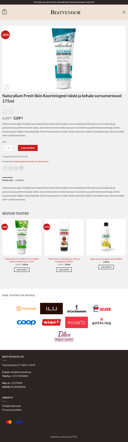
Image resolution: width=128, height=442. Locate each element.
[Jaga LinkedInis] (21, 168)
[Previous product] (10, 111)
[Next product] (5, 111)
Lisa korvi (28, 148)
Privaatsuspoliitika (12, 409)
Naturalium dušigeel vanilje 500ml (106, 259)
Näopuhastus (32, 161)
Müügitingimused (11, 405)
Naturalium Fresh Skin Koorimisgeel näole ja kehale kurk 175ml (22, 260)
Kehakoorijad (19, 161)
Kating (73, 436)
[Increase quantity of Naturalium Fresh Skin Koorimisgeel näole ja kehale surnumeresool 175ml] (14, 148)
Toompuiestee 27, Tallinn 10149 (18, 364)
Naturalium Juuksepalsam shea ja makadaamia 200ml (64, 260)
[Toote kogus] (9, 148)
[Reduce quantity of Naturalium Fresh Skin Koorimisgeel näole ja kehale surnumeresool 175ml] (4, 148)
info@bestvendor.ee (20, 371)
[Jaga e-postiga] (15, 168)
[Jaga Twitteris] (10, 168)
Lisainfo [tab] (19, 180)
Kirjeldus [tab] (7, 180)
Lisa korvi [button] (22, 270)
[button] (4, 12)
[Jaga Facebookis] (5, 168)
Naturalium (44, 161)
